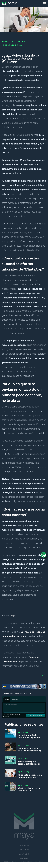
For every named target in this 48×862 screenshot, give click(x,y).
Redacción (8, 42)
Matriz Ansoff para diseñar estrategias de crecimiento (29, 763)
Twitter (17, 661)
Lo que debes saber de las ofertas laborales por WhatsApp (21, 58)
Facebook (33, 657)
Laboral (21, 42)
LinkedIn (6, 661)
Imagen (3, 29)
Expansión (16, 615)
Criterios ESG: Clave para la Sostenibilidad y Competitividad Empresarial (29, 749)
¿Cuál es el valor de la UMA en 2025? (29, 789)
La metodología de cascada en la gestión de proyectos (29, 736)
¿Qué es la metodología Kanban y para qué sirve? (30, 776)
